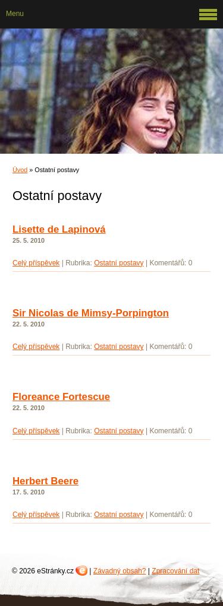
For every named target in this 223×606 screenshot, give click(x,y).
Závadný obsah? (119, 571)
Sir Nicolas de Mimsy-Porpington (90, 313)
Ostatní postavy (118, 263)
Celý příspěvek (35, 263)
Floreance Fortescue (61, 396)
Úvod (19, 169)
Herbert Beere (45, 481)
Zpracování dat (175, 571)
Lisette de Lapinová (59, 229)
